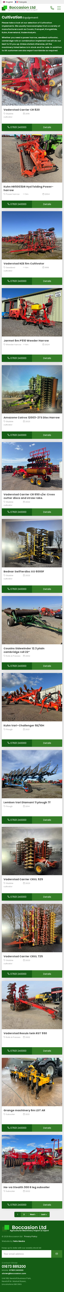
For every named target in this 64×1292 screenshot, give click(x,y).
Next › (33, 1214)
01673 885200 (14, 1266)
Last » (44, 1214)
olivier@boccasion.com (14, 1273)
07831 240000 (16, 127)
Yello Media (19, 1241)
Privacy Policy (30, 1236)
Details (47, 127)
